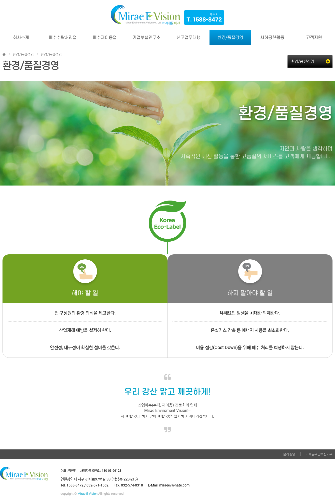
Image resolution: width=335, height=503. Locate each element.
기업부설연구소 (146, 37)
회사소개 (21, 37)
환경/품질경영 (230, 37)
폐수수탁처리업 (63, 37)
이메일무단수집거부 (319, 454)
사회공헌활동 (272, 37)
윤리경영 (289, 454)
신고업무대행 (188, 37)
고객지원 (314, 37)
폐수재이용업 (105, 37)
